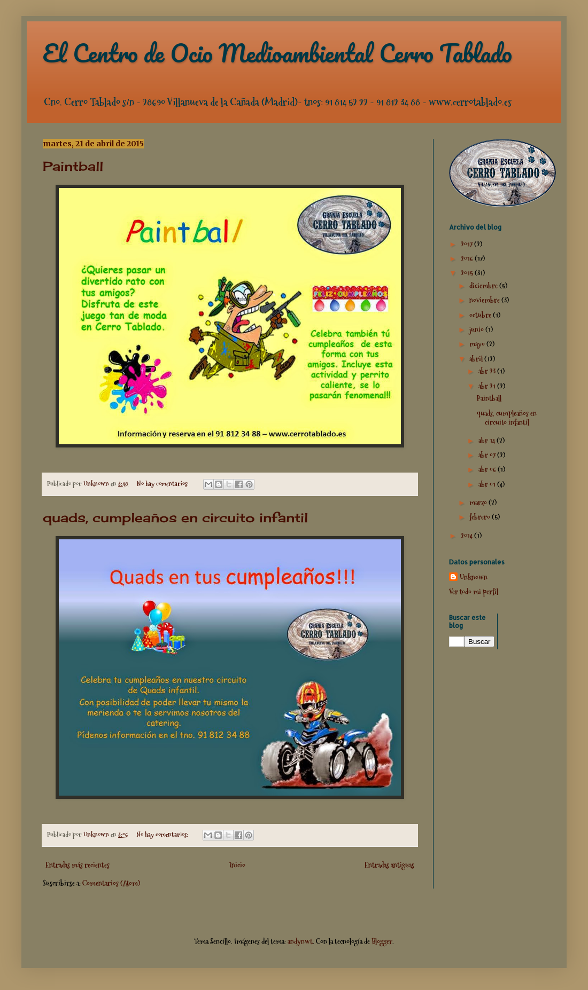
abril (476, 358)
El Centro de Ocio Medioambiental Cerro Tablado (277, 53)
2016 (468, 258)
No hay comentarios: (163, 483)
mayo (477, 344)
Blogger (382, 941)
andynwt (300, 941)
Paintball (73, 166)
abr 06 (488, 469)
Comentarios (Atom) (111, 883)
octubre (481, 315)
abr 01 (487, 484)
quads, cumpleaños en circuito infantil (175, 517)
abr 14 (487, 440)
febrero (480, 517)
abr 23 (487, 371)
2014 (467, 535)
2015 (468, 273)
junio (477, 329)
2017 (467, 244)
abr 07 (487, 455)
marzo (479, 502)
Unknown (474, 577)
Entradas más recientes (77, 865)
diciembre (484, 285)
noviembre (485, 300)
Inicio (237, 865)
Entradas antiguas (389, 865)
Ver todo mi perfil (473, 591)
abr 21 (487, 386)
